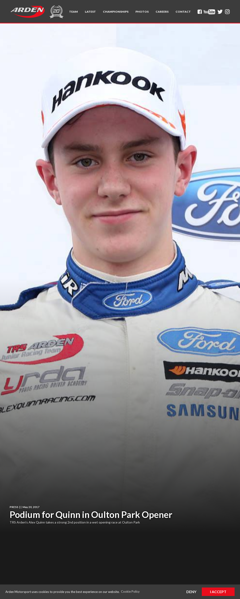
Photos (142, 11)
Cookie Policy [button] (130, 591)
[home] (27, 11)
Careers (162, 11)
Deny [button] (191, 591)
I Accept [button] (218, 591)
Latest (90, 11)
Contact (183, 11)
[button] (73, 12)
